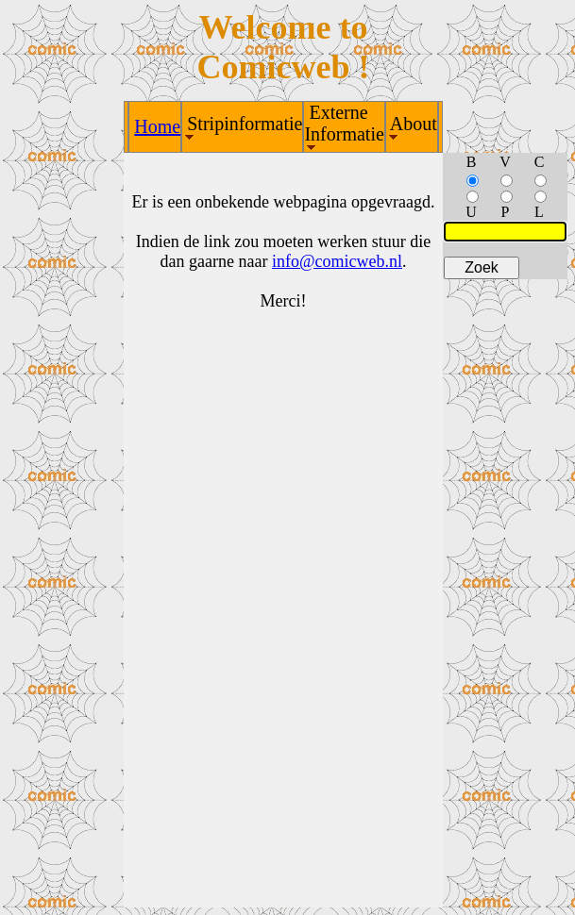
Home (157, 126)
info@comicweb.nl (337, 261)
